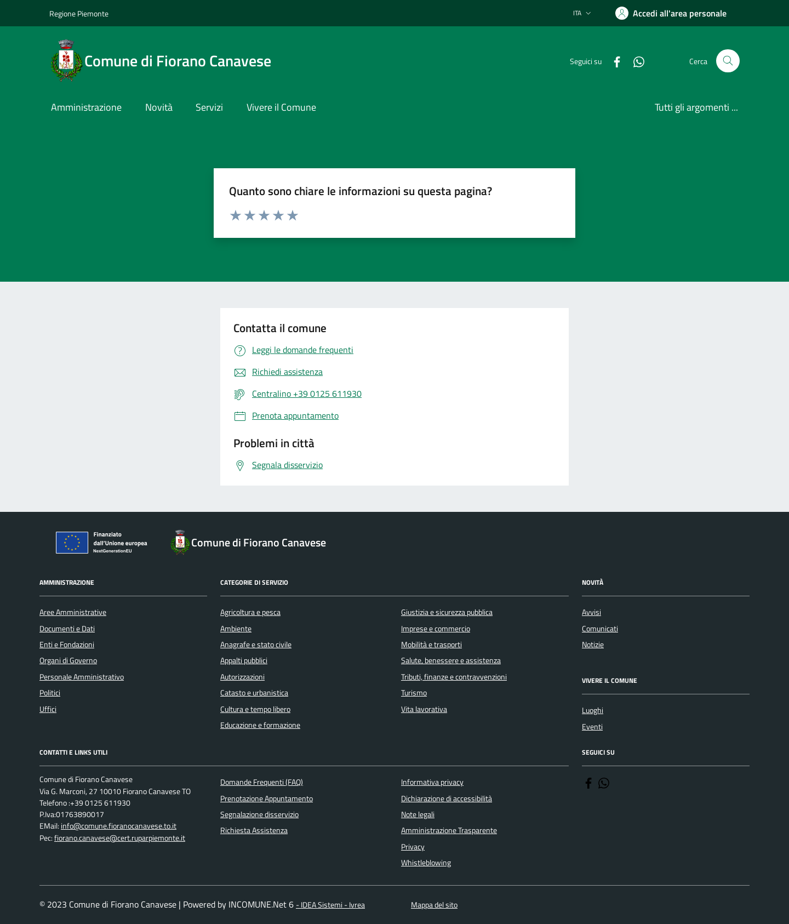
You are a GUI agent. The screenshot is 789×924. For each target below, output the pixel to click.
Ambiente (235, 629)
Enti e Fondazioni (66, 644)
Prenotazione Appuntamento (266, 798)
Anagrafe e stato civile (255, 644)
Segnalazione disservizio (259, 814)
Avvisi (591, 612)
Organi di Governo (68, 660)
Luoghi (592, 710)
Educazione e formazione (260, 725)
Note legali (417, 814)
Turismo (414, 693)
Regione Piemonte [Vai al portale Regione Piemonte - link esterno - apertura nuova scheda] (78, 13)
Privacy (413, 847)
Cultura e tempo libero (255, 709)
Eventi (592, 727)
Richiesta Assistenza (254, 830)
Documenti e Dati (67, 629)
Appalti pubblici (243, 660)
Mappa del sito (434, 905)
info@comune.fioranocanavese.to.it (118, 826)
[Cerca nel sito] (728, 61)
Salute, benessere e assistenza (451, 660)
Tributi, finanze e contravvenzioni (454, 677)
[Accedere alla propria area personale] (671, 13)
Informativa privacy (432, 782)
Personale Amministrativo (81, 677)
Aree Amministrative (72, 612)
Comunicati (600, 629)
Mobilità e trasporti (431, 644)
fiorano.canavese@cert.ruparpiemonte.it (119, 838)
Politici (49, 693)
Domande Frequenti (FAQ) (261, 782)
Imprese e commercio (435, 629)
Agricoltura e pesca (250, 612)
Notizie (593, 644)
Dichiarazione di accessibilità (446, 798)
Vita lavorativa (424, 709)
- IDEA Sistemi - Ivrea (330, 905)
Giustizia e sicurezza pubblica (447, 612)
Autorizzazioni (242, 677)
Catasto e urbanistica (254, 693)
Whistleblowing (426, 863)
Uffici (47, 709)
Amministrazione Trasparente (449, 830)
